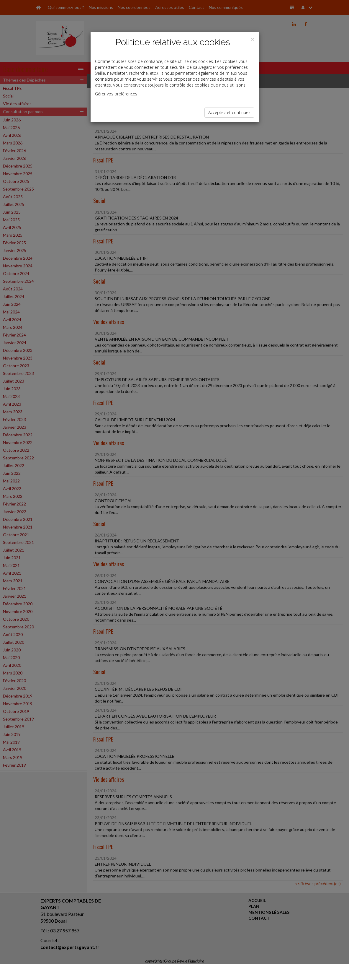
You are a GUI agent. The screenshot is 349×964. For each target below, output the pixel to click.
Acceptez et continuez (229, 112)
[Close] (252, 39)
